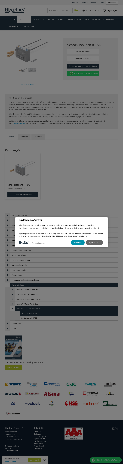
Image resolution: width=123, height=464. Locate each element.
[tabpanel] (23, 70)
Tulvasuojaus (17, 275)
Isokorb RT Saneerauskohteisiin (28, 309)
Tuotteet (23, 19)
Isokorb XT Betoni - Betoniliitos (28, 290)
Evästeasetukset (11, 451)
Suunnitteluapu (27, 84)
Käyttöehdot (10, 448)
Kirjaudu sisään (90, 10)
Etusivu (11, 19)
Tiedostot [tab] (24, 136)
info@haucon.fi (20, 123)
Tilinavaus (29, 26)
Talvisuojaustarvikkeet (20, 270)
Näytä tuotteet (83, 51)
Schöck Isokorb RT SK (29, 313)
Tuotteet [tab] (11, 136)
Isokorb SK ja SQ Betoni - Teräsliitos (29, 299)
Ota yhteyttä (34, 460)
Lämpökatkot (16, 323)
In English (84, 2)
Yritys (103, 2)
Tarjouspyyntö (110, 10)
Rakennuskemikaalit (19, 265)
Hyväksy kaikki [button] (94, 242)
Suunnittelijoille (56, 19)
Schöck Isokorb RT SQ (29, 318)
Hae (76, 10)
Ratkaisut (38, 19)
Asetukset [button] (78, 242)
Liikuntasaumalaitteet (20, 215)
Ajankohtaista (74, 19)
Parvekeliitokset (18, 285)
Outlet (14, 328)
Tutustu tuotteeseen (23, 194)
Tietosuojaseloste (12, 446)
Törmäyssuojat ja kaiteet (21, 260)
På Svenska (94, 2)
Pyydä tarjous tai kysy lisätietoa (83, 66)
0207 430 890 (14, 437)
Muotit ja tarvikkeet (19, 255)
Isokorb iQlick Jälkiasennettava (28, 294)
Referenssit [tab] (38, 136)
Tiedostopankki (92, 19)
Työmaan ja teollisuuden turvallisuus (25, 280)
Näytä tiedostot (83, 58)
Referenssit (108, 19)
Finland (112, 2)
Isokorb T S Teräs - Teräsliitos (27, 304)
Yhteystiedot (14, 26)
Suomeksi (75, 2)
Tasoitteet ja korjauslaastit (21, 250)
